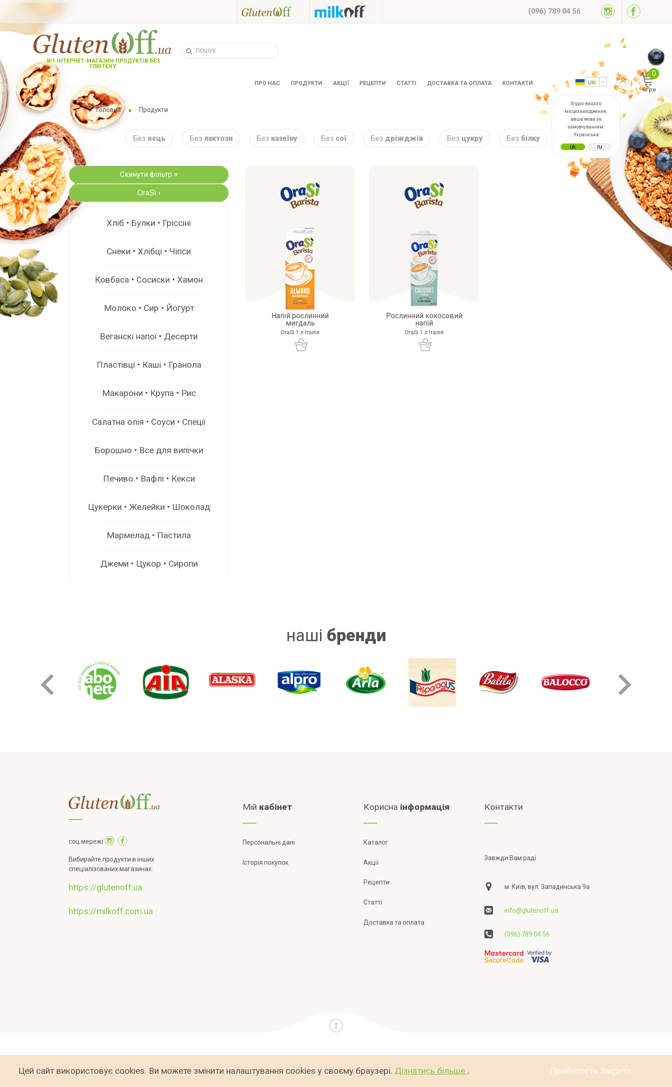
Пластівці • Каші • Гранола (149, 364)
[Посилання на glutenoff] (273, 11)
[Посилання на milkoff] (346, 11)
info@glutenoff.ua (531, 910)
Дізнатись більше (431, 1071)
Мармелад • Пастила (149, 535)
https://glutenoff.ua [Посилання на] (105, 887)
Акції (341, 83)
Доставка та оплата (459, 83)
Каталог (375, 842)
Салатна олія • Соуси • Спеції (149, 422)
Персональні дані (269, 842)
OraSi (149, 193)
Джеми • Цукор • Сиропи (149, 563)
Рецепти (372, 83)
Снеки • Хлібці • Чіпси (149, 251)
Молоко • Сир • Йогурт (149, 308)
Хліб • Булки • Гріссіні (149, 223)
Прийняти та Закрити (590, 1071)
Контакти (517, 83)
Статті (406, 83)
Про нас (267, 83)
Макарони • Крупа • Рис (149, 393)
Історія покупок (265, 862)
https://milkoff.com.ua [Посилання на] (111, 911)
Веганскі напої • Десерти (149, 336)
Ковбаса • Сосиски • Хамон (149, 279)
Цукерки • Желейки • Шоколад (149, 507)
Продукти (306, 83)
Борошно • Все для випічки (149, 450)
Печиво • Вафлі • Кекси (149, 478)
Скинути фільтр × (149, 174)
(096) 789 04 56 (527, 934)
